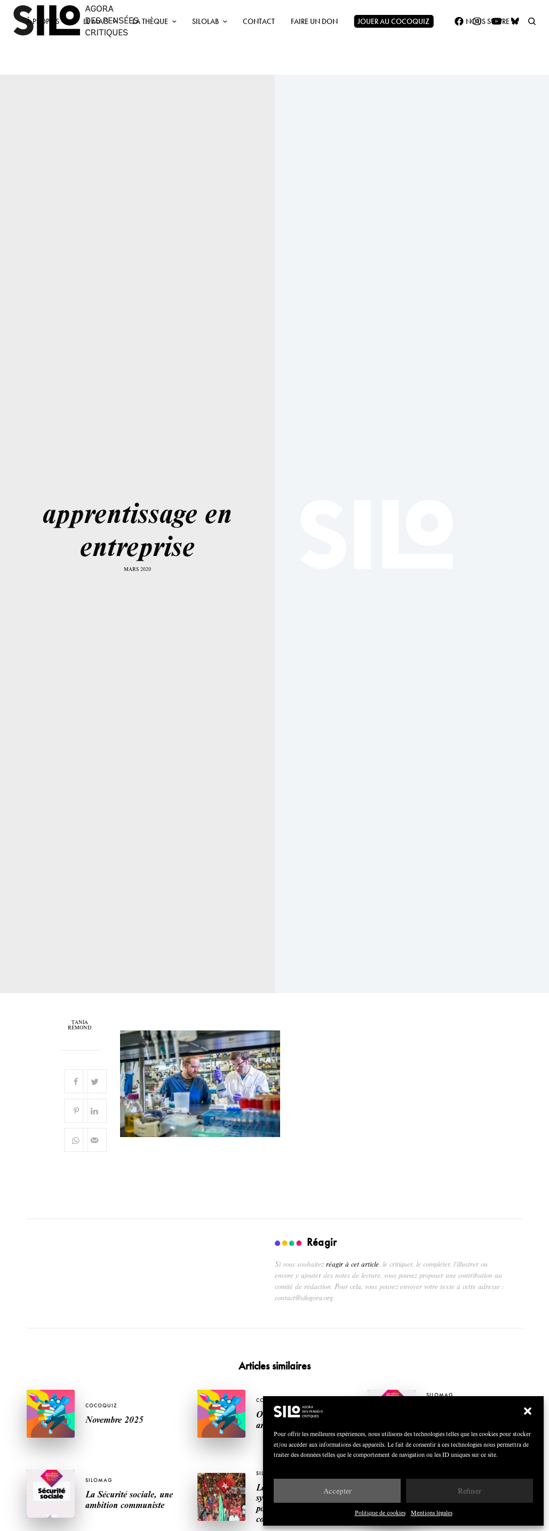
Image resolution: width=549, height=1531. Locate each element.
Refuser (469, 1491)
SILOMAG (439, 1394)
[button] (527, 1411)
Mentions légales (431, 1513)
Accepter (337, 1491)
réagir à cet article (352, 1264)
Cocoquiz (101, 1405)
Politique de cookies (380, 1513)
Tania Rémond (80, 1025)
